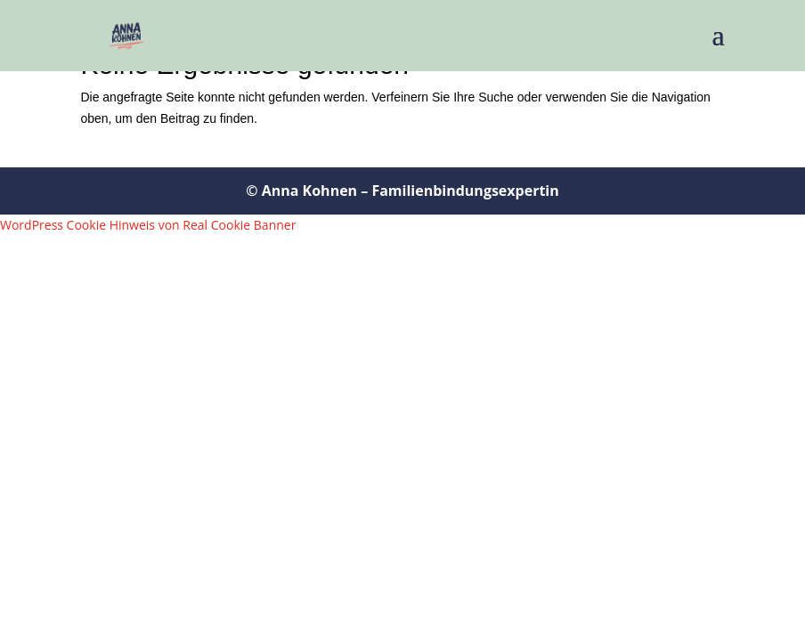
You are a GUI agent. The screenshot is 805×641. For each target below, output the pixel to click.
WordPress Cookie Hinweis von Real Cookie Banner (148, 224)
